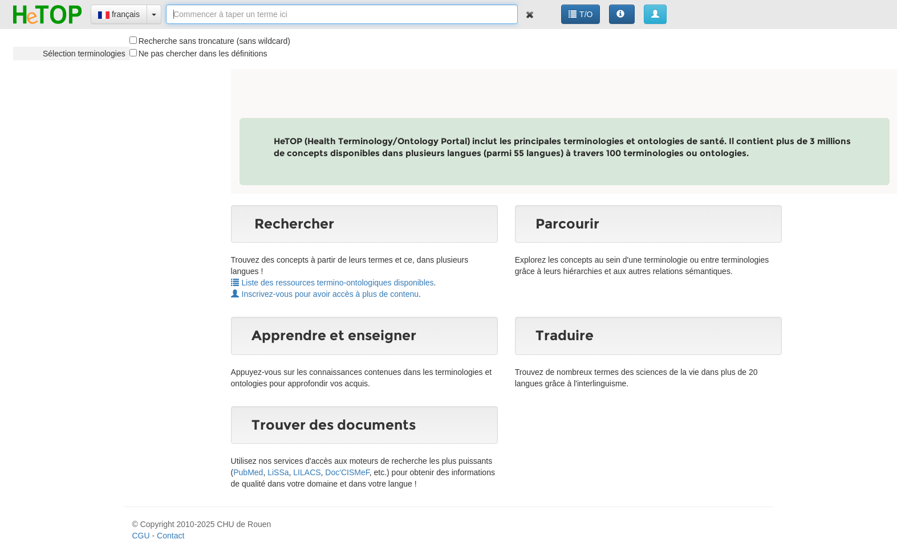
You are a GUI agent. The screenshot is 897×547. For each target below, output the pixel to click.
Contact (170, 535)
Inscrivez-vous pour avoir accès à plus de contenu (325, 294)
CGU (141, 535)
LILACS (306, 472)
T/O (580, 14)
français (119, 14)
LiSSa (278, 472)
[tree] (71, 53)
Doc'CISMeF (347, 472)
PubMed (248, 472)
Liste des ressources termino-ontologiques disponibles (332, 282)
